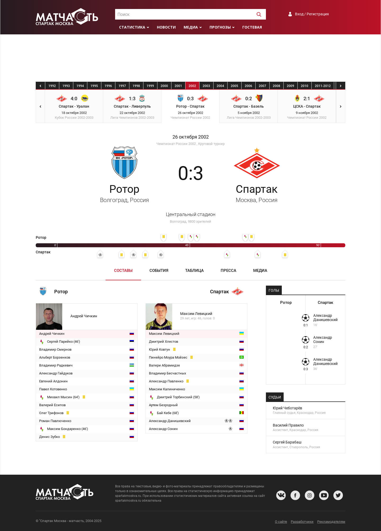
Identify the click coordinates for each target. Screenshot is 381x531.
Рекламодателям (331, 522)
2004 (220, 86)
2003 (206, 86)
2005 (234, 86)
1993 (66, 86)
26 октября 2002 (191, 137)
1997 (122, 86)
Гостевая (252, 27)
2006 (248, 86)
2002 (192, 86)
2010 (304, 86)
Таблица (194, 270)
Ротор (124, 193)
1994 (80, 86)
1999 (150, 86)
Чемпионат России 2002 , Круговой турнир (190, 144)
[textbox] (190, 14)
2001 (178, 86)
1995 (94, 86)
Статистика (132, 27)
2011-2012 (323, 86)
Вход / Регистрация (312, 14)
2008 (276, 86)
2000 (164, 86)
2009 (290, 86)
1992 (52, 86)
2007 (262, 86)
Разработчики (302, 522)
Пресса (228, 270)
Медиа (191, 27)
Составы (123, 270)
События (158, 270)
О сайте (281, 522)
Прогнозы (220, 27)
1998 (136, 86)
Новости (166, 27)
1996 (108, 86)
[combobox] (190, 14)
